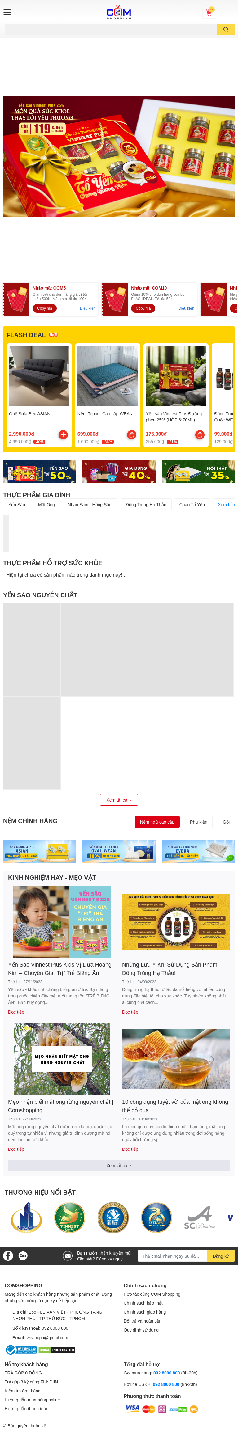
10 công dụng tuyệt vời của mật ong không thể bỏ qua (175, 995)
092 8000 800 (55, 1217)
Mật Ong (46, 394)
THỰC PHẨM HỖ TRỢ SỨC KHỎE (53, 452)
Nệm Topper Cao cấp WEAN (105, 303)
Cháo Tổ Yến (192, 394)
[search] (226, 29)
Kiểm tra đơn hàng (23, 1280)
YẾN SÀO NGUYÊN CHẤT (40, 484)
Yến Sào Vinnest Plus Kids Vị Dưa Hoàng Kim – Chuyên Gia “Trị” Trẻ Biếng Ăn (60, 858)
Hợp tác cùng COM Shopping (152, 1183)
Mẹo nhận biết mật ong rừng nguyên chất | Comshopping (60, 995)
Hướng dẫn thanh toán (26, 1298)
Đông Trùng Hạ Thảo (146, 394)
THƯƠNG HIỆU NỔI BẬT (40, 1082)
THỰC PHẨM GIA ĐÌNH (36, 384)
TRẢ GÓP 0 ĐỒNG (23, 1262)
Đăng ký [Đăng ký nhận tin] (221, 1146)
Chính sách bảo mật (143, 1192)
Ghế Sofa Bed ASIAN (29, 303)
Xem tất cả (118, 689)
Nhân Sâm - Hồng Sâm (90, 394)
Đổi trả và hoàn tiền (142, 1210)
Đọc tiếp (16, 901)
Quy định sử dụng (141, 1219)
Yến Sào (16, 394)
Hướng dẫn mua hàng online (32, 1289)
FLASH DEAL (26, 224)
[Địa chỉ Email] (186, 1146)
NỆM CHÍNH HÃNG (30, 710)
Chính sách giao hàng (145, 1201)
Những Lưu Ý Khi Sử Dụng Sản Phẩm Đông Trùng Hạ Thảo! (169, 858)
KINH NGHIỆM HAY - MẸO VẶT (52, 767)
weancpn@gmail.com (47, 1227)
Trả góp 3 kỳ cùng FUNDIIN (31, 1271)
